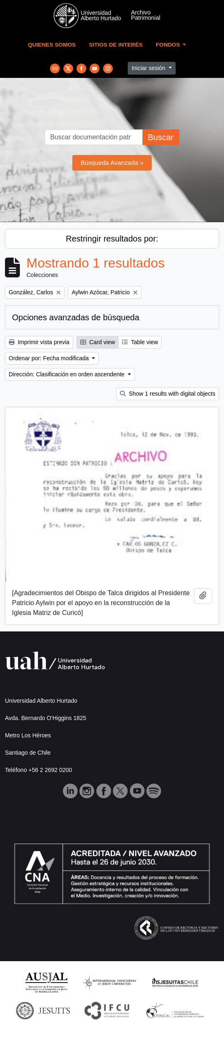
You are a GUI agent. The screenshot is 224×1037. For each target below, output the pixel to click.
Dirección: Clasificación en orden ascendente (67, 374)
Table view (140, 342)
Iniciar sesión (149, 68)
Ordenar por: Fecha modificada (50, 358)
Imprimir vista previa (39, 342)
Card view (97, 342)
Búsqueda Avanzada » (112, 162)
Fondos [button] (168, 45)
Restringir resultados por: (112, 238)
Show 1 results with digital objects (167, 393)
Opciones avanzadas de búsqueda (75, 317)
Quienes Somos (52, 45)
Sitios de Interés (116, 45)
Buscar (160, 137)
